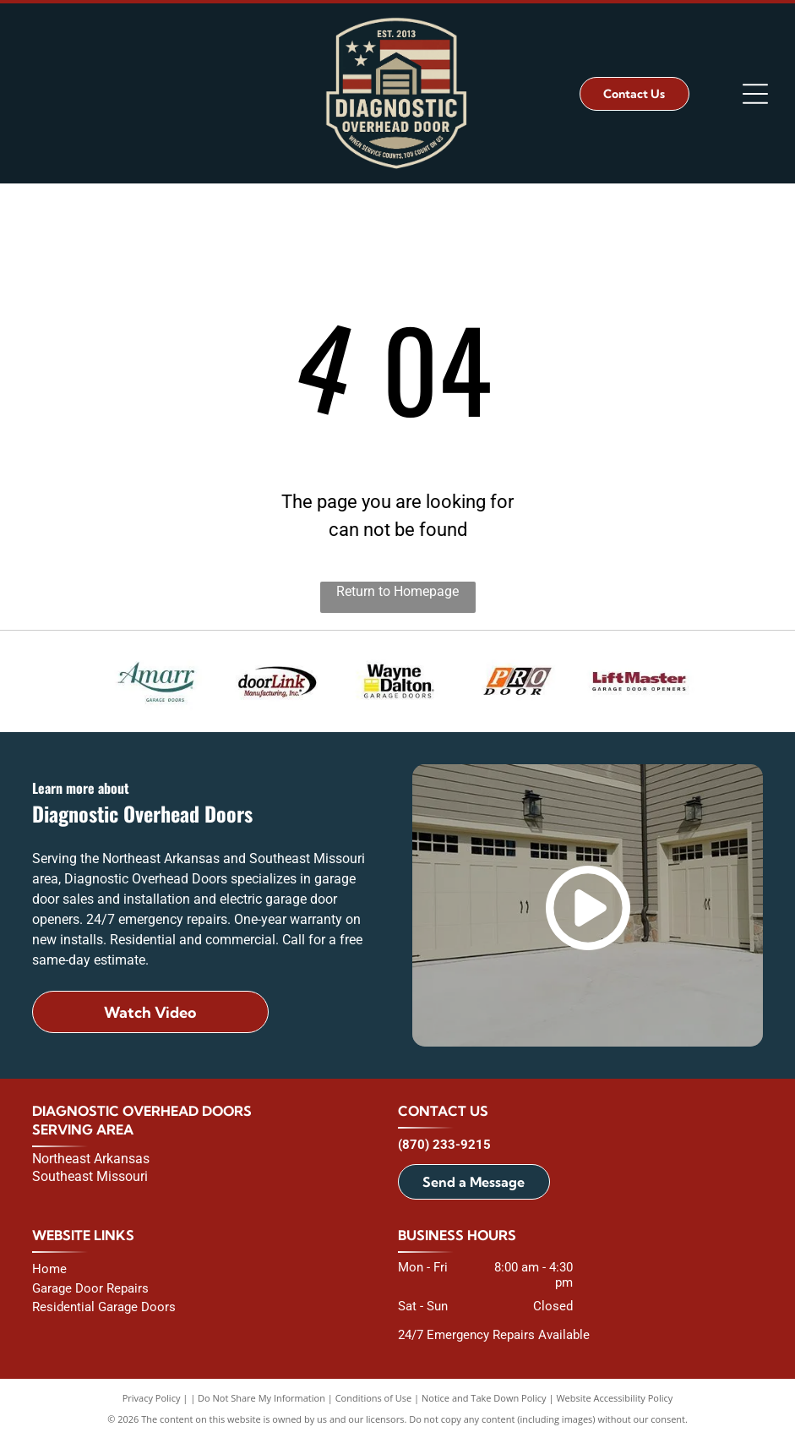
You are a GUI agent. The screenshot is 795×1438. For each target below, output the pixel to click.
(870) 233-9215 (444, 1144)
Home (49, 1269)
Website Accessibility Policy (614, 1398)
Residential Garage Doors (104, 1307)
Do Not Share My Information (261, 1398)
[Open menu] (755, 94)
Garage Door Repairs (90, 1288)
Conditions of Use (373, 1398)
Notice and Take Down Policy (484, 1398)
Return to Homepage (397, 591)
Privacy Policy (152, 1398)
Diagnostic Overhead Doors (142, 1110)
